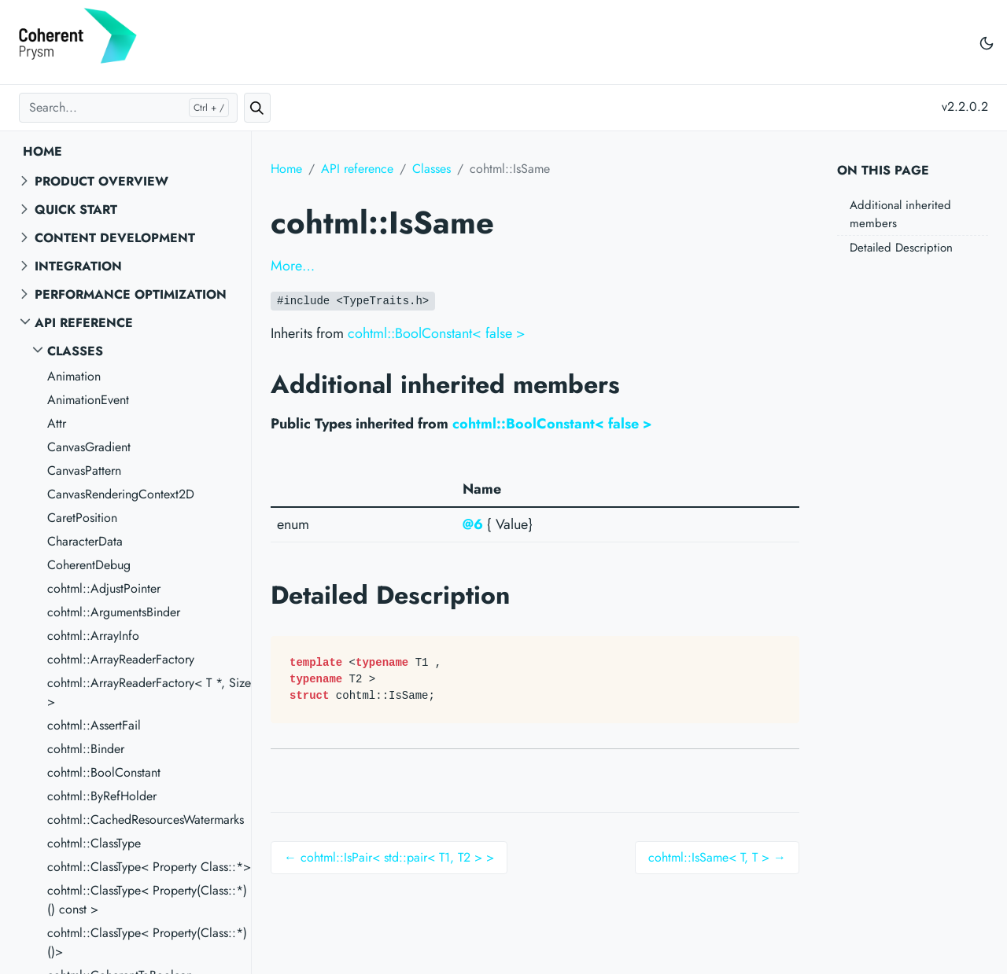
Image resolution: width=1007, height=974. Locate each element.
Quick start (76, 209)
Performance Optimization (131, 294)
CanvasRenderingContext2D (120, 494)
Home (42, 151)
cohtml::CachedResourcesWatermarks (145, 819)
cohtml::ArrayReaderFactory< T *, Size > (149, 692)
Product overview (101, 181)
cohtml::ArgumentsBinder (113, 612)
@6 (473, 524)
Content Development (115, 238)
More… (293, 265)
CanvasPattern (84, 470)
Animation (74, 376)
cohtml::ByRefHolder (102, 796)
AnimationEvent (88, 400)
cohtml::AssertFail (94, 725)
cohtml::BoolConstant (103, 772)
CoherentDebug (89, 565)
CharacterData (85, 541)
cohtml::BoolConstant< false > (437, 333)
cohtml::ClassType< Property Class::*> (149, 867)
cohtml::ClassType (94, 843)
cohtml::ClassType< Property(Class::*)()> (147, 942)
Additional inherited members (900, 214)
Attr (56, 423)
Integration (78, 266)
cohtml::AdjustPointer (103, 588)
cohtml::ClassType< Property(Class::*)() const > (147, 899)
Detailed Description (901, 247)
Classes (75, 351)
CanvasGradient (89, 447)
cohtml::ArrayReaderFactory (120, 659)
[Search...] (128, 108)
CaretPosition (82, 518)
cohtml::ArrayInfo (93, 636)
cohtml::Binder (85, 749)
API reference (84, 323)
